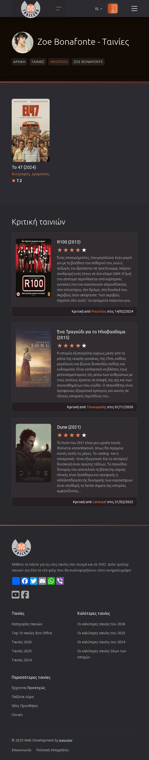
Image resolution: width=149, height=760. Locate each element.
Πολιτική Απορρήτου (52, 750)
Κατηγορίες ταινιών (27, 624)
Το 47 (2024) (24, 167)
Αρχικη (19, 61)
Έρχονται (28, 687)
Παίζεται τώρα (23, 696)
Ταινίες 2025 (22, 651)
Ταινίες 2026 (22, 642)
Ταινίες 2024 (22, 660)
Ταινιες (37, 61)
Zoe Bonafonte (88, 61)
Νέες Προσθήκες (25, 705)
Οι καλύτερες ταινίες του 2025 (101, 633)
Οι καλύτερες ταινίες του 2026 (101, 624)
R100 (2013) (69, 242)
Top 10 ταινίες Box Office (32, 633)
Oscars (17, 714)
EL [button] (99, 8)
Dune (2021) (69, 427)
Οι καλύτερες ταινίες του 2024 (101, 642)
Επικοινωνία (21, 750)
